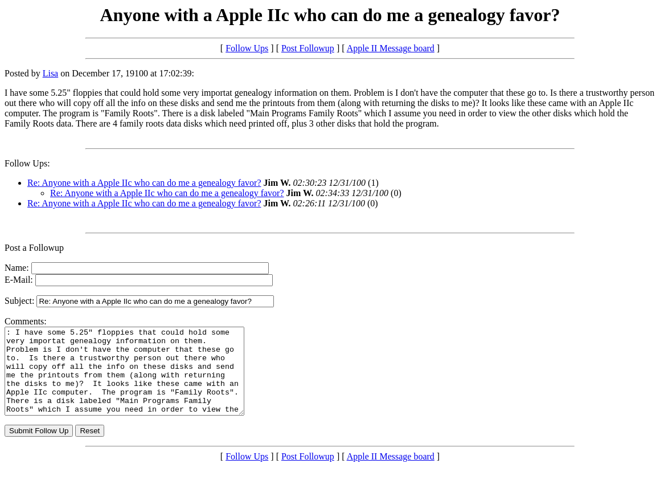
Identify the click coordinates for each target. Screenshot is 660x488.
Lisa (51, 73)
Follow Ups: (27, 163)
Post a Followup (34, 248)
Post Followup (307, 48)
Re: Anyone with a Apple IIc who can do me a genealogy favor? (144, 183)
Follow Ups (247, 48)
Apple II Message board (390, 48)
